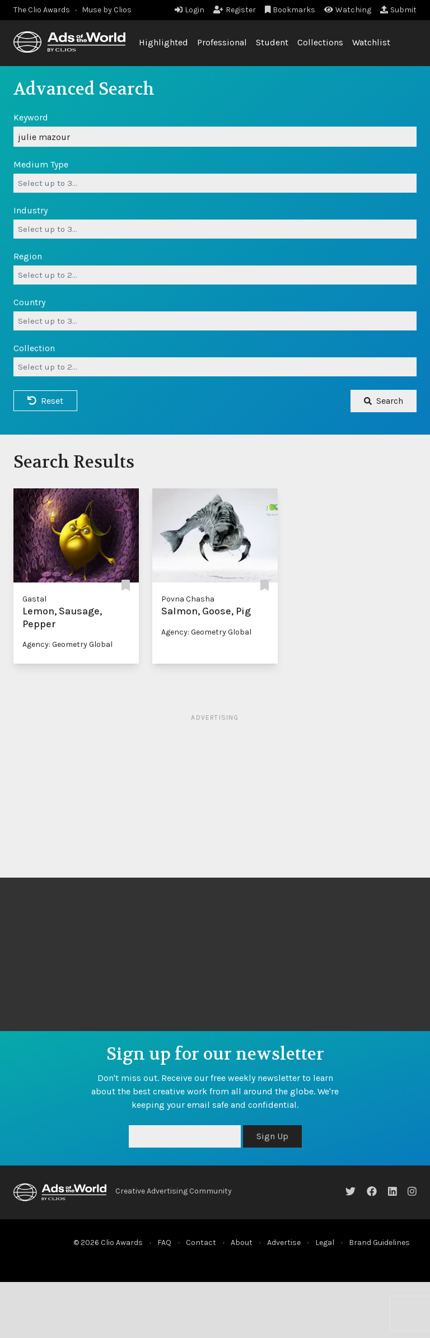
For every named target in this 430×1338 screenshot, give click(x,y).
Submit (398, 10)
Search (383, 400)
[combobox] (215, 183)
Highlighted (163, 42)
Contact (201, 1242)
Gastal (34, 599)
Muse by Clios (107, 10)
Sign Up (272, 1136)
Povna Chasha (187, 599)
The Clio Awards (41, 10)
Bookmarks (290, 10)
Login (189, 10)
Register (234, 10)
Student (272, 42)
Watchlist (371, 42)
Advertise (284, 1242)
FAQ (164, 1242)
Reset (45, 400)
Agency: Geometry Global (67, 644)
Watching (347, 10)
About (242, 1242)
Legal (324, 1242)
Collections (320, 42)
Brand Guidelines (379, 1242)
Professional (222, 42)
